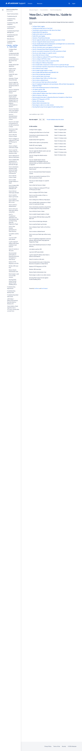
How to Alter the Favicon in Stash (40, 55)
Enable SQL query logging (38, 36)
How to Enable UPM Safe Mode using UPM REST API (14, 187)
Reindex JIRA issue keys (38, 101)
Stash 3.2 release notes (60, 135)
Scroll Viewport (44, 288)
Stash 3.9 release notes (60, 149)
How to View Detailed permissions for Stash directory (45, 87)
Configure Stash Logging (38, 26)
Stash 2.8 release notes (60, 155)
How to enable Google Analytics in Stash (13, 181)
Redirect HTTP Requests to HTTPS (40, 99)
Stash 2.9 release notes (60, 143)
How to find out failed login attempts (41, 74)
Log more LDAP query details (39, 91)
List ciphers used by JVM (38, 89)
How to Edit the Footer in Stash (40, 68)
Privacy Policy (48, 746)
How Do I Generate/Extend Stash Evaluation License (45, 49)
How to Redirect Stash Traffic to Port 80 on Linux (14, 200)
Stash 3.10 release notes (60, 152)
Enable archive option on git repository (12, 70)
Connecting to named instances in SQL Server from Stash (46, 30)
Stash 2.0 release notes (60, 132)
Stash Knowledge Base (12, 9)
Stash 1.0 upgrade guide (60, 129)
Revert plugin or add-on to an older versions (14, 275)
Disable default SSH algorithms (40, 32)
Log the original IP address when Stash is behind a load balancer (48, 93)
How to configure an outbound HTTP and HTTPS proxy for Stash (48, 57)
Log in (73, 3)
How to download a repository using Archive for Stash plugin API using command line (13, 170)
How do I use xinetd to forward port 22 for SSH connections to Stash (49, 51)
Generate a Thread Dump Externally (41, 38)
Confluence (36, 288)
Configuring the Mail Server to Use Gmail (42, 28)
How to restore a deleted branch (40, 80)
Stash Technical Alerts (12, 14)
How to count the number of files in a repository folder (13, 151)
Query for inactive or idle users (39, 95)
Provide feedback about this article (55, 119)
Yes (40, 119)
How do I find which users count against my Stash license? (13, 110)
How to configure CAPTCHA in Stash (41, 59)
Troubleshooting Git (12, 16)
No (43, 119)
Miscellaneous (10, 39)
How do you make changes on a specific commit (13, 130)
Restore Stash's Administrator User (40, 103)
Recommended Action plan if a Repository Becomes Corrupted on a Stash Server (14, 256)
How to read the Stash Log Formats (41, 76)
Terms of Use (56, 746)
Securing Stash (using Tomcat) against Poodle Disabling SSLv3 (47, 107)
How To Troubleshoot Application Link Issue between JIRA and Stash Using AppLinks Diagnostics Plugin (13, 219)
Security (64, 746)
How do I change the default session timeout (14, 91)
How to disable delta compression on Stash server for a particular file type (50, 64)
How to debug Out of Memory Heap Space (42, 62)
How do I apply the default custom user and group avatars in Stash (48, 40)
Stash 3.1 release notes (60, 146)
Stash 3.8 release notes (60, 141)
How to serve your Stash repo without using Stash (13, 210)
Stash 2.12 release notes (60, 138)
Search (69, 3)
